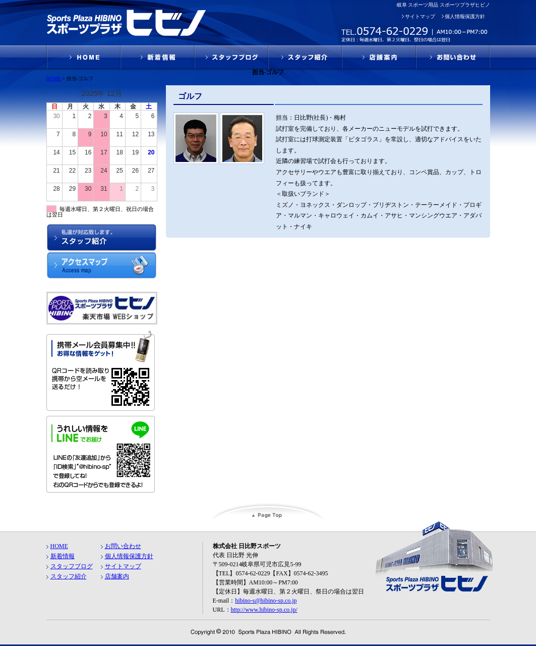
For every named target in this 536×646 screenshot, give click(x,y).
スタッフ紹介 (68, 576)
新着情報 (62, 556)
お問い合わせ (123, 546)
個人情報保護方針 (465, 16)
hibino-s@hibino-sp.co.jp (265, 600)
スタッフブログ (71, 566)
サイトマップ (420, 16)
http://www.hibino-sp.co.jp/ (264, 609)
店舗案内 (117, 576)
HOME (59, 546)
